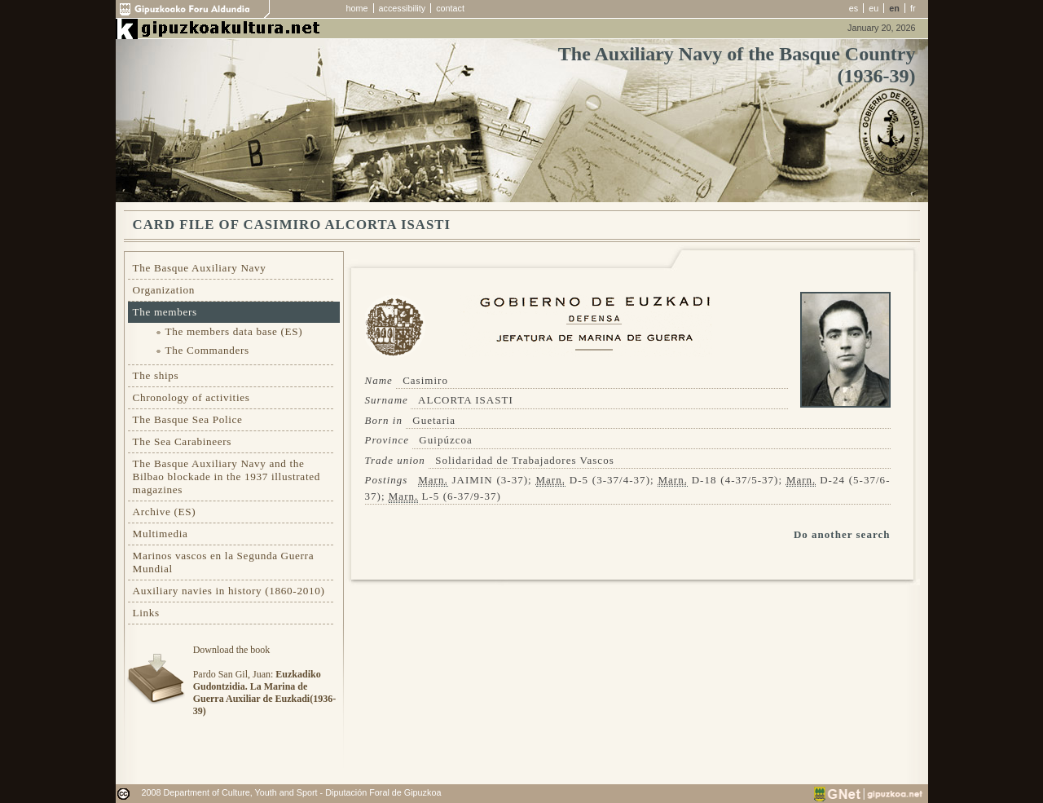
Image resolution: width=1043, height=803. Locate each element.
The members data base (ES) (234, 331)
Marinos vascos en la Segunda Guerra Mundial (224, 562)
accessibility (402, 8)
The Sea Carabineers (182, 441)
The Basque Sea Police (188, 419)
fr (913, 8)
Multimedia (160, 533)
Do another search (842, 534)
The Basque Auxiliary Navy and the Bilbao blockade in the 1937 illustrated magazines (226, 476)
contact (450, 8)
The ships (156, 375)
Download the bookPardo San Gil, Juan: (264, 680)
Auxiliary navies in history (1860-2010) (229, 591)
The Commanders (207, 350)
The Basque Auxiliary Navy (199, 268)
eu (873, 8)
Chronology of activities (191, 397)
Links (146, 613)
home (357, 8)
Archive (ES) (164, 511)
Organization (164, 290)
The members (165, 312)
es (853, 8)
